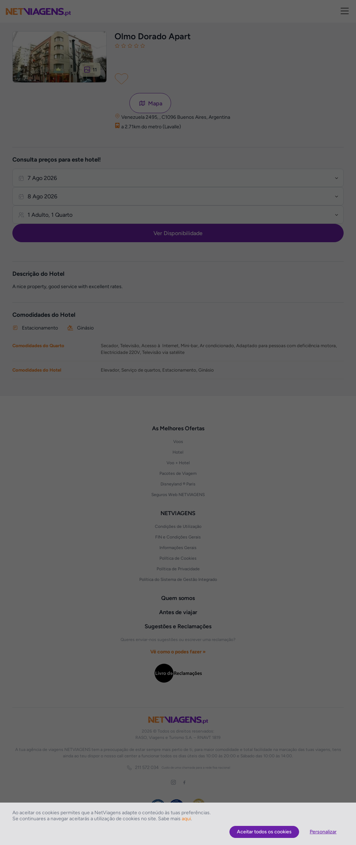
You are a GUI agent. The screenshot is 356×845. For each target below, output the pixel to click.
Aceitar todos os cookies (264, 832)
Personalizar (323, 832)
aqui (186, 819)
